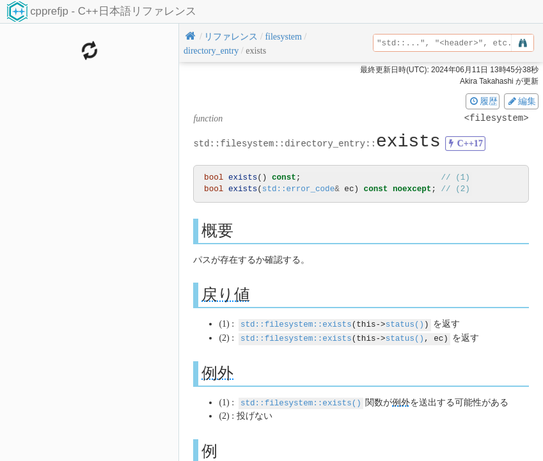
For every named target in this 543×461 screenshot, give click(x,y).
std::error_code (298, 189)
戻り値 (225, 294)
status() (405, 323)
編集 (521, 101)
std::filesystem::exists (296, 323)
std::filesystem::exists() (300, 401)
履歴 (483, 101)
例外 (217, 371)
